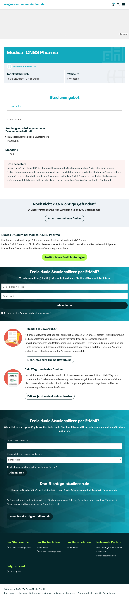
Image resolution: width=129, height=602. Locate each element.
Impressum (9, 593)
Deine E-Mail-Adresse (64, 444)
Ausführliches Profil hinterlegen (64, 257)
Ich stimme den (26, 313)
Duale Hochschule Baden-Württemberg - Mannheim (28, 138)
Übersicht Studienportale (19, 547)
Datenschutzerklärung (40, 593)
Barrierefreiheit (85, 593)
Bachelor (15, 106)
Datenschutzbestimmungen (33, 313)
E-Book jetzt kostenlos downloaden (49, 396)
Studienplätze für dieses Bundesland (64, 458)
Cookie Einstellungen (105, 593)
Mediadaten (42, 547)
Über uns (22, 593)
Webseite (74, 78)
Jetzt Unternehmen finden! (64, 218)
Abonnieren (64, 305)
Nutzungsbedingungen (64, 593)
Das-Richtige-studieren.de (109, 547)
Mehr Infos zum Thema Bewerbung (49, 360)
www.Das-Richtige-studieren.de (29, 516)
